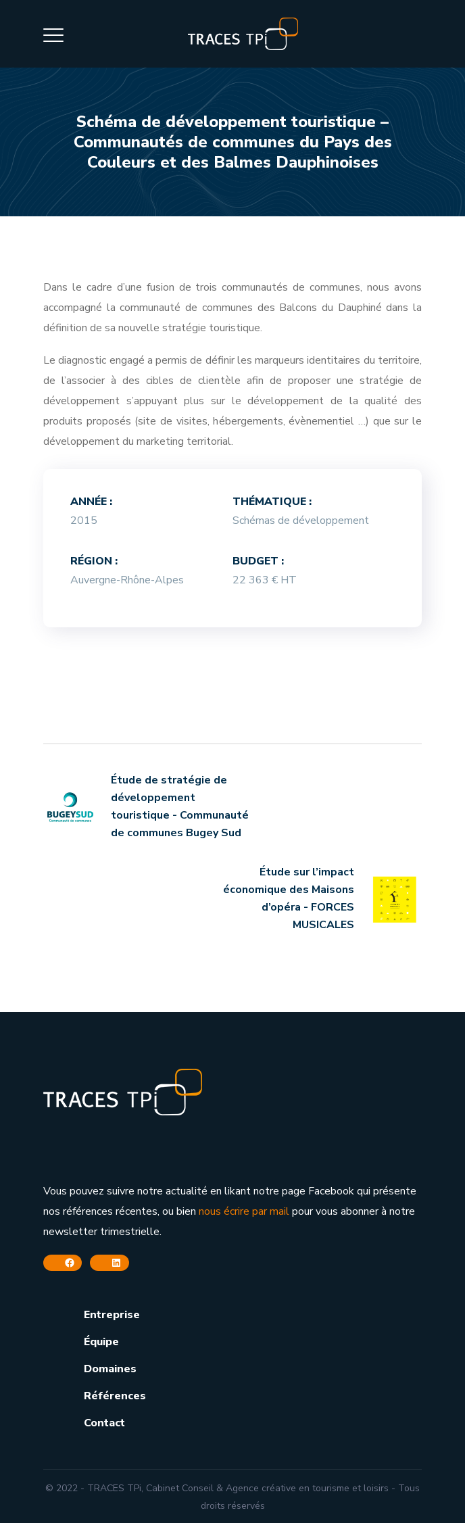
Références (115, 1395)
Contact (104, 1423)
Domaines (110, 1368)
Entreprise (112, 1314)
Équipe (101, 1341)
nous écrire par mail (244, 1211)
